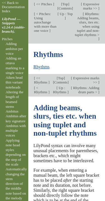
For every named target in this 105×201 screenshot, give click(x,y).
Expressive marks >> (90, 6)
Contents (65, 8)
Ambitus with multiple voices (16, 131)
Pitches (7, 39)
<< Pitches (44, 4)
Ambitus (12, 111)
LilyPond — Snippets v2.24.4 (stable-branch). (13, 25)
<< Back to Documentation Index (13, 7)
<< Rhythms (41, 80)
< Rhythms (41, 90)
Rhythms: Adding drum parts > (85, 90)
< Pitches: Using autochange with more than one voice (45, 22)
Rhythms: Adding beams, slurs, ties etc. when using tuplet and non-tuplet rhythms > (87, 24)
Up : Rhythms (60, 90)
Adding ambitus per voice (14, 49)
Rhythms (41, 66)
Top (65, 4)
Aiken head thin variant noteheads (14, 82)
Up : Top (66, 14)
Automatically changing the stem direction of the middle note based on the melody (16, 183)
